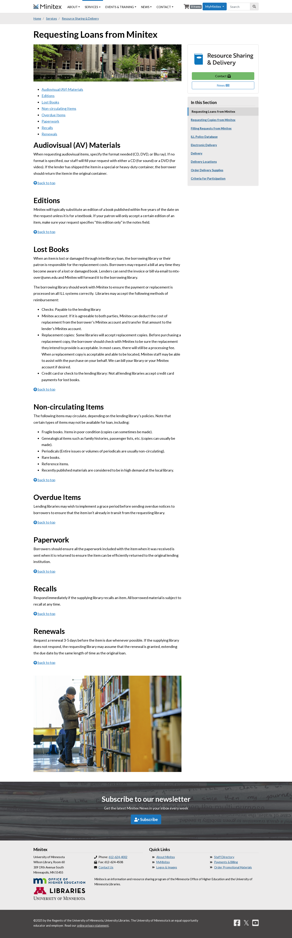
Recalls (47, 127)
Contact (223, 76)
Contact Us (106, 867)
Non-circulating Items (59, 108)
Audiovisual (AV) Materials (62, 89)
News (223, 85)
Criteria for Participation (208, 178)
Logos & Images (166, 867)
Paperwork (50, 121)
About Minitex (165, 857)
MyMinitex (163, 862)
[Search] (254, 6)
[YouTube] (255, 922)
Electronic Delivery (204, 145)
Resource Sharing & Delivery (80, 18)
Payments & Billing (226, 862)
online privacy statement (93, 925)
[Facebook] (237, 922)
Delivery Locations (204, 161)
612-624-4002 (118, 857)
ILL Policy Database (204, 136)
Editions (48, 95)
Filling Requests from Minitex (211, 128)
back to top (44, 183)
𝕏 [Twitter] (246, 922)
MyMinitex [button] (213, 6)
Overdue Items (53, 115)
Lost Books (50, 102)
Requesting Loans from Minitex (213, 111)
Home (37, 18)
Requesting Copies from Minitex (213, 120)
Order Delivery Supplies (207, 170)
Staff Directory (224, 857)
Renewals (49, 134)
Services (91, 7)
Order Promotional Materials (233, 867)
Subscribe (146, 819)
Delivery (196, 153)
